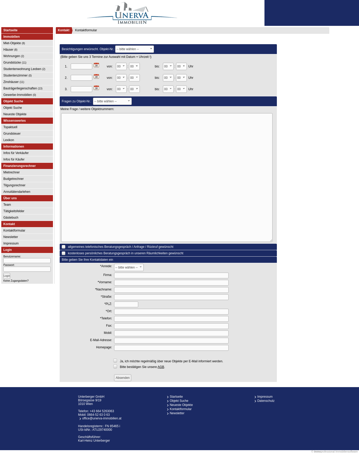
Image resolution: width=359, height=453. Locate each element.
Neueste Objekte (14, 114)
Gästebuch (10, 217)
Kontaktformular (14, 230)
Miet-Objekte (14, 43)
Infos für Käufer (14, 159)
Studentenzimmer (17, 75)
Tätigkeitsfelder (13, 211)
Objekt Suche (12, 108)
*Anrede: (106, 266)
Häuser (10, 49)
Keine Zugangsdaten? (16, 280)
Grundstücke (14, 62)
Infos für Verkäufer (16, 153)
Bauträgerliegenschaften (22, 88)
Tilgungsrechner (14, 185)
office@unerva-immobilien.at (101, 418)
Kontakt (63, 30)
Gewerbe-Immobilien (19, 95)
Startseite (10, 30)
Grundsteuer (12, 133)
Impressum (11, 243)
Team (7, 204)
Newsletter (10, 237)
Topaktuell (10, 127)
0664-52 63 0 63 (98, 415)
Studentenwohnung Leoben (24, 69)
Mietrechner (11, 172)
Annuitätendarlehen (16, 192)
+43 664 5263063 (102, 411)
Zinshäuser (13, 82)
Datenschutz (266, 401)
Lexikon (8, 140)
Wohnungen (13, 56)
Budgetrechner (13, 179)
